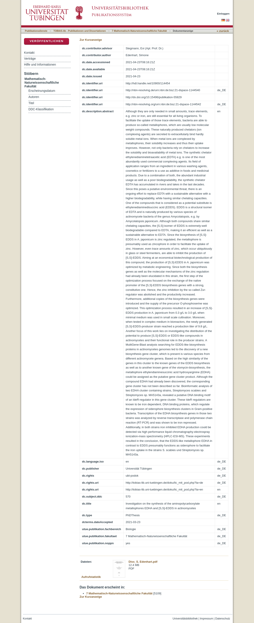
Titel (31, 103)
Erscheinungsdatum (41, 90)
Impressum (206, 618)
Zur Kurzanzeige (91, 39)
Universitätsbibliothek (185, 618)
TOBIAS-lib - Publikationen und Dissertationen (79, 30)
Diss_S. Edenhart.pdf (143, 561)
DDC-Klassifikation (41, 109)
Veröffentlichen (46, 41)
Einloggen (223, 13)
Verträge (30, 58)
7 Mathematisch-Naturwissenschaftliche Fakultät (139, 30)
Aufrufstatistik (91, 577)
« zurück (223, 31)
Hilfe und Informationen (40, 64)
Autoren (33, 97)
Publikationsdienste (36, 30)
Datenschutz (222, 618)
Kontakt (29, 52)
